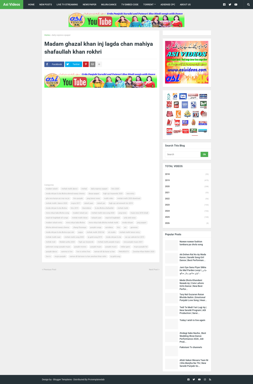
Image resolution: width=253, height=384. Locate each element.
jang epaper (141, 223)
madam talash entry (54, 223)
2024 (187, 211)
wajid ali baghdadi (112, 218)
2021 (187, 192)
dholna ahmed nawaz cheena (57, 227)
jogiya (80, 232)
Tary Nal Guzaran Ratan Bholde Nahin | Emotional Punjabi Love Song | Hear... (193, 297)
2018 (187, 174)
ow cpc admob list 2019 (134, 237)
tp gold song (115, 256)
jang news (122, 213)
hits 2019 (74, 208)
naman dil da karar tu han (104, 252)
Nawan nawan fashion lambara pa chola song (191, 243)
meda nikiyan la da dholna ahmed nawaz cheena (65, 194)
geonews (134, 227)
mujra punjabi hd (140, 247)
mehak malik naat (53, 237)
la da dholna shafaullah (104, 208)
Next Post (153, 269)
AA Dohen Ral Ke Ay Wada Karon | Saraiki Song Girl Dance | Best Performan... (193, 257)
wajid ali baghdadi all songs (57, 218)
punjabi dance (51, 252)
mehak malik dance (69, 189)
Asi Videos (11, 4)
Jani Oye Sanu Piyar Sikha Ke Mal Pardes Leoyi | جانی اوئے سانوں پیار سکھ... (193, 270)
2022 (187, 199)
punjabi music (111, 247)
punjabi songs (95, 227)
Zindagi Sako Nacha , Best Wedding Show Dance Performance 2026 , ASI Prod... (193, 337)
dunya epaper (94, 194)
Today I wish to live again (192, 320)
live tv (48, 256)
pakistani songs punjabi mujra (58, 247)
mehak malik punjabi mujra (109, 242)
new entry (130, 194)
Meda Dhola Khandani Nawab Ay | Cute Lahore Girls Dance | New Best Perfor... (192, 284)
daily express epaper (61, 35)
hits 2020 (115, 189)
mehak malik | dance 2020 (56, 203)
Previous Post (50, 269)
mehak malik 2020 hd (95, 232)
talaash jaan (96, 218)
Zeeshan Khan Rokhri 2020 (143, 252)
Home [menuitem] (31, 4)
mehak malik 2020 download (128, 198)
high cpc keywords (86, 242)
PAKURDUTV (124, 252)
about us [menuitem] (185, 4)
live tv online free (83, 252)
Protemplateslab (96, 379)
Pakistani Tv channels (191, 347)
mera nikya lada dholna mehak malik (103, 223)
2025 (187, 217)
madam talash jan (80, 213)
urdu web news (130, 218)
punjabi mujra (95, 247)
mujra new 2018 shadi (139, 213)
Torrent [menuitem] (148, 4)
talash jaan (88, 203)
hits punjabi (78, 198)
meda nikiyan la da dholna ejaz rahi (60, 232)
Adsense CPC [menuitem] (168, 4)
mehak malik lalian (79, 218)
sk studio (112, 232)
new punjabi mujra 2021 (133, 242)
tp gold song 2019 (95, 237)
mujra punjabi (60, 256)
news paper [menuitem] (89, 4)
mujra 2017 (75, 203)
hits (118, 227)
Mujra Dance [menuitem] (108, 4)
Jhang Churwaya (79, 227)
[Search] (183, 154)
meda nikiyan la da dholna (56, 208)
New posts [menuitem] (45, 4)
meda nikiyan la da (113, 237)
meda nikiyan (127, 223)
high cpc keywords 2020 (112, 194)
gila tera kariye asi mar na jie (57, 198)
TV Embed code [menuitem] (129, 4)
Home (47, 35)
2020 (187, 186)
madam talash (52, 189)
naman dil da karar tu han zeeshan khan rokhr (88, 256)
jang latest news (93, 198)
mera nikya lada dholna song (57, 213)
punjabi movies (80, 247)
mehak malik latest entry (130, 232)
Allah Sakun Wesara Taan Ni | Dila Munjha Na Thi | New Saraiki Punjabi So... (194, 363)
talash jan (101, 203)
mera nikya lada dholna (75, 223)
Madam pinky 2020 (67, 242)
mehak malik (123, 208)
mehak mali (51, 242)
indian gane (125, 247)
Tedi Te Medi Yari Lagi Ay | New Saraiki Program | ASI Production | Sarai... (193, 310)
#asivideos (86, 208)
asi (125, 227)
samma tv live (66, 252)
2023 (187, 205)
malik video (108, 198)
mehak (84, 189)
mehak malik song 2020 (74, 237)
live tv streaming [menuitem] (67, 4)
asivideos (109, 227)
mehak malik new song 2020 (102, 213)
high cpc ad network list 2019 (121, 203)
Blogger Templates (62, 379)
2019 (187, 180)
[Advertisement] (103, 99)
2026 (187, 223)
